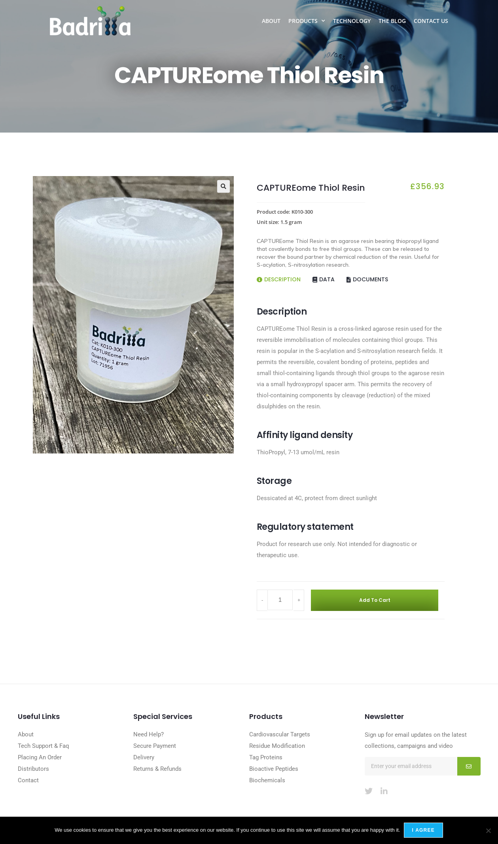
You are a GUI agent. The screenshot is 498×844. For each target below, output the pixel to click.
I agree (424, 830)
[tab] (284, 276)
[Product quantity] (280, 601)
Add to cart (367, 600)
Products (306, 21)
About (271, 21)
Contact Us (431, 21)
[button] (223, 186)
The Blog (392, 21)
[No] (488, 831)
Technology (352, 21)
